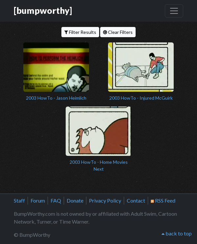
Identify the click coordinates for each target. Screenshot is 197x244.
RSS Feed (163, 200)
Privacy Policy (105, 200)
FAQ (56, 200)
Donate (75, 200)
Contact (136, 200)
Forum (38, 200)
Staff (19, 200)
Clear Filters (118, 32)
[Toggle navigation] (174, 10)
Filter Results (80, 32)
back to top (177, 233)
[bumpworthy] (43, 10)
